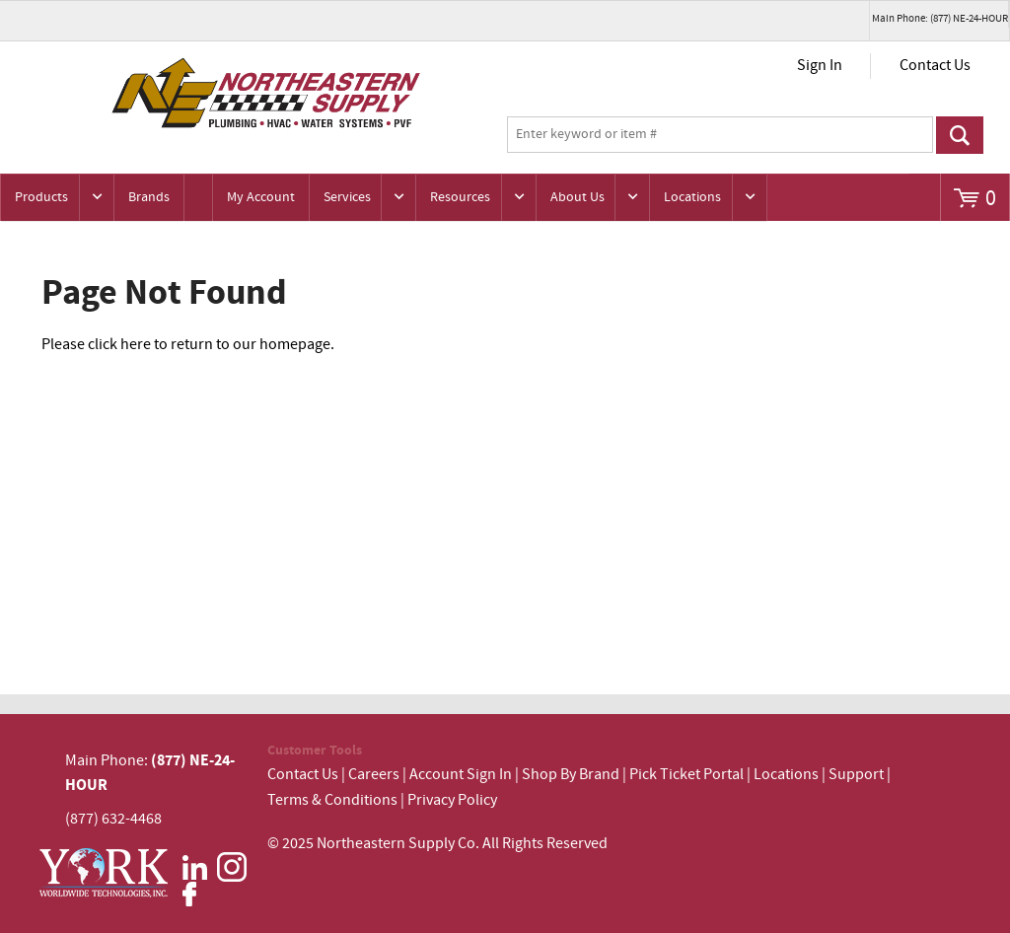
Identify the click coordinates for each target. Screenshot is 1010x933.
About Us (577, 197)
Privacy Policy (452, 800)
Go (960, 135)
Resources (460, 197)
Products (41, 197)
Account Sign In (462, 774)
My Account (261, 197)
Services (347, 197)
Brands (149, 197)
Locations (692, 197)
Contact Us (935, 65)
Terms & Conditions (332, 800)
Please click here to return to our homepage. (187, 344)
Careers (373, 774)
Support (856, 774)
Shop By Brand (570, 774)
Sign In (819, 65)
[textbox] (720, 135)
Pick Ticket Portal (686, 774)
